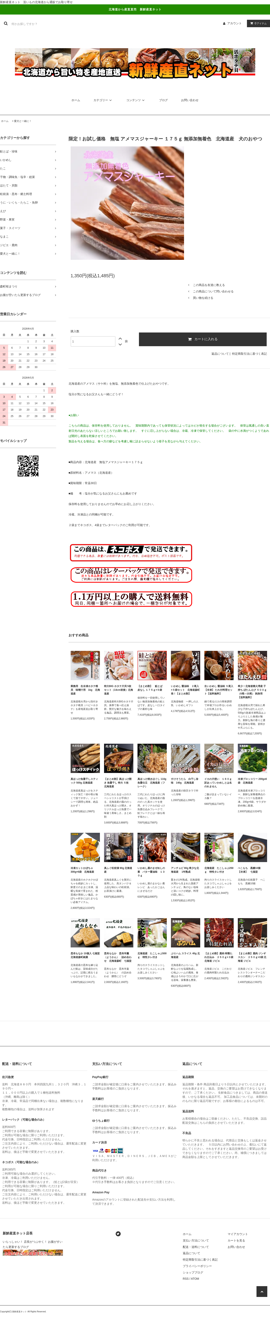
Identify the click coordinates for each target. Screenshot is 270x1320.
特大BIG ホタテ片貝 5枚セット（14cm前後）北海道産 (118, 690)
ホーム (75, 100)
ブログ (163, 100)
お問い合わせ (190, 100)
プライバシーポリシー (197, 1266)
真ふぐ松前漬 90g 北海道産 (118, 870)
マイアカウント (238, 1234)
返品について (220, 353)
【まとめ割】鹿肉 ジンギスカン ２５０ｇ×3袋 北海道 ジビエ (252, 957)
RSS (186, 1278)
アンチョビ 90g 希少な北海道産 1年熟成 (185, 870)
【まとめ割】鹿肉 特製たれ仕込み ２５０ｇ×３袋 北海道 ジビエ (218, 957)
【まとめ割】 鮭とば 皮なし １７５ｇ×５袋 (151, 688)
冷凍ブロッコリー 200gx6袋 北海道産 (252, 781)
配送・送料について (196, 1247)
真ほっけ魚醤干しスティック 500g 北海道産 (84, 781)
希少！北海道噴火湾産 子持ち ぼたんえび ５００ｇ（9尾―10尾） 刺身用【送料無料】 (252, 692)
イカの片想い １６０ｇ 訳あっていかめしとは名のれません (218, 783)
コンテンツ (136, 100)
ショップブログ (193, 1272)
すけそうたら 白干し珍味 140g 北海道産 (184, 781)
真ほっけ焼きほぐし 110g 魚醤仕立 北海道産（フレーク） (151, 783)
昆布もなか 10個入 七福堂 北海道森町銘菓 (85, 955)
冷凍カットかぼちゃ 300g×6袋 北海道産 (82, 870)
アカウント (234, 23)
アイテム (257, 23)
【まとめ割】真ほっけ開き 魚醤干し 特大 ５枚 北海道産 (117, 783)
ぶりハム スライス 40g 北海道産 (185, 955)
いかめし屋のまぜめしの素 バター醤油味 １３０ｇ (151, 872)
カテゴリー (103, 100)
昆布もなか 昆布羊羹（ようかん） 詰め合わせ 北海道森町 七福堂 (118, 957)
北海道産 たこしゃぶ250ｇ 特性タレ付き (218, 870)
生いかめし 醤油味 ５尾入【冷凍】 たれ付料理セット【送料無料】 (218, 690)
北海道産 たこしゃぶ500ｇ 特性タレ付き (152, 955)
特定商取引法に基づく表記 (249, 353)
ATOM (195, 1278)
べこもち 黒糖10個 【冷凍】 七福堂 (250, 870)
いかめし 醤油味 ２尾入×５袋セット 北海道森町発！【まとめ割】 (185, 690)
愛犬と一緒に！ (23, 121)
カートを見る (236, 1240)
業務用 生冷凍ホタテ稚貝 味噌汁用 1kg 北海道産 (85, 690)
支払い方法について (196, 1240)
